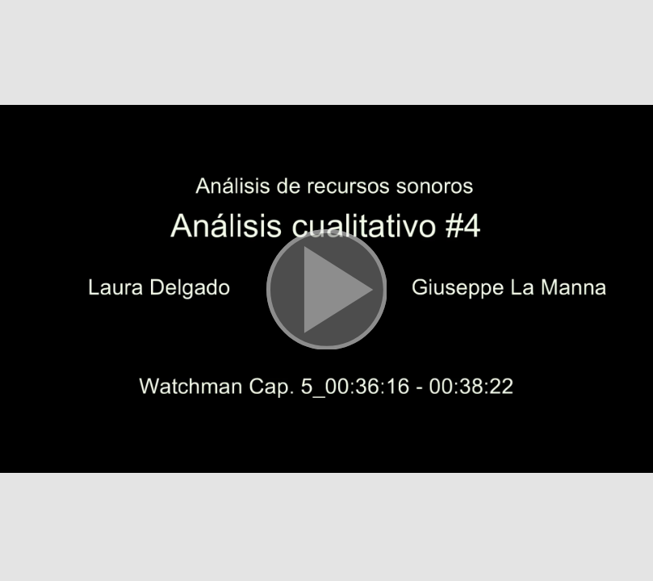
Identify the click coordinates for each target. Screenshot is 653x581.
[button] (326, 290)
